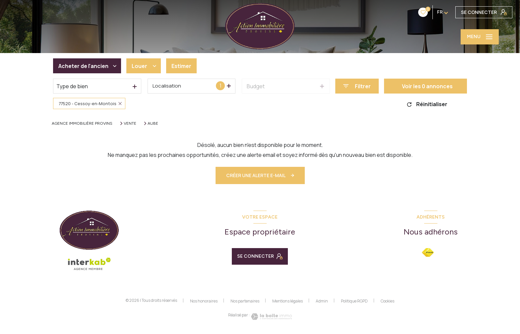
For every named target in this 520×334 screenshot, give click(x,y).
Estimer (181, 66)
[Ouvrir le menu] (480, 36)
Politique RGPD (354, 301)
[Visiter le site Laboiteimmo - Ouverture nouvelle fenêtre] (271, 316)
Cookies (387, 301)
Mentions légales (287, 301)
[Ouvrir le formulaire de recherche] (357, 86)
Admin (322, 301)
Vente (130, 123)
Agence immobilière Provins (82, 123)
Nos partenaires (244, 301)
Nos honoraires (204, 301)
